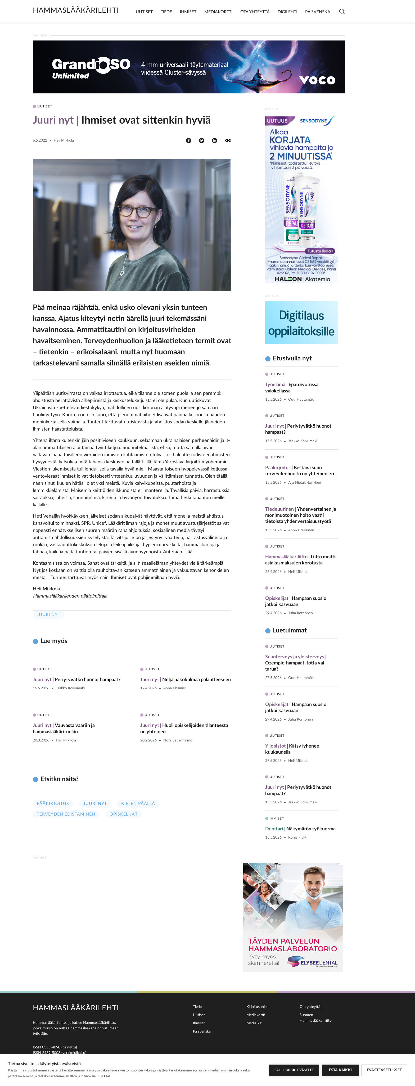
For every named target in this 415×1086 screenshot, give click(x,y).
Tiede (166, 12)
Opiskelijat (124, 814)
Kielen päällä (138, 804)
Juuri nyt (48, 615)
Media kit (253, 1023)
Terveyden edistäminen (66, 814)
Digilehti (287, 12)
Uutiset (144, 12)
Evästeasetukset (384, 1070)
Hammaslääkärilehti (76, 10)
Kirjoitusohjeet (258, 1007)
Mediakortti (218, 12)
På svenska (317, 12)
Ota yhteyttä (255, 12)
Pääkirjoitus (53, 804)
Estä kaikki (340, 1070)
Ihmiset (188, 12)
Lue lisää (104, 1076)
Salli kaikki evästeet (294, 1070)
